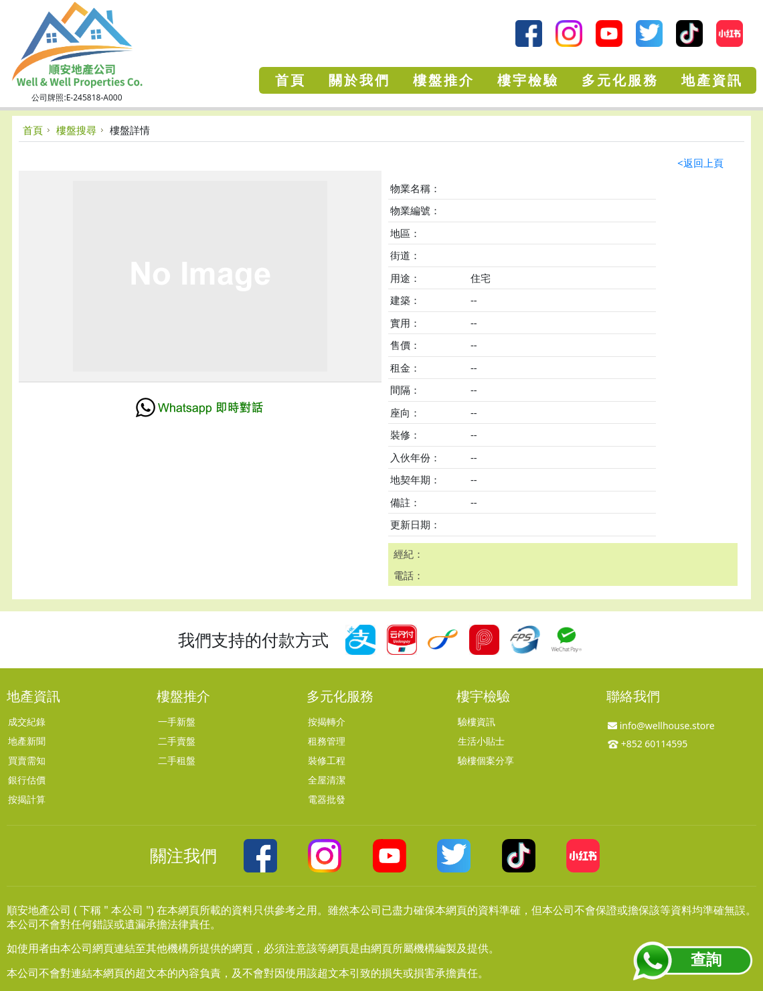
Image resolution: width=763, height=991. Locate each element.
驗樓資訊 (476, 721)
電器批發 (326, 799)
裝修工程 (326, 760)
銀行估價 (27, 779)
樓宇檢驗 (483, 696)
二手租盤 (176, 760)
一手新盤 (176, 721)
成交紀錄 (27, 721)
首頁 (33, 130)
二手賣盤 (176, 741)
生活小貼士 (481, 741)
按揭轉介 (326, 721)
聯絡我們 (633, 696)
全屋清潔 (326, 779)
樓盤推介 (183, 696)
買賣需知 (27, 760)
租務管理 (326, 741)
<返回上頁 (700, 162)
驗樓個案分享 (486, 760)
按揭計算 (27, 799)
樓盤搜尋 (76, 130)
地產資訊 (33, 696)
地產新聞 (27, 741)
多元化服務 (340, 696)
